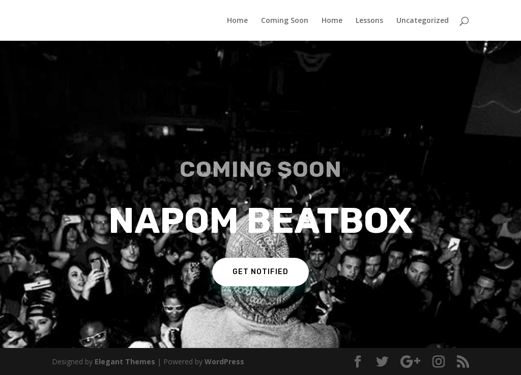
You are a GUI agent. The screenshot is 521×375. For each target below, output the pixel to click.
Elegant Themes (125, 361)
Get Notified (260, 271)
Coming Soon (284, 21)
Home (237, 21)
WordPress (224, 361)
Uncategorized (422, 21)
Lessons (369, 21)
